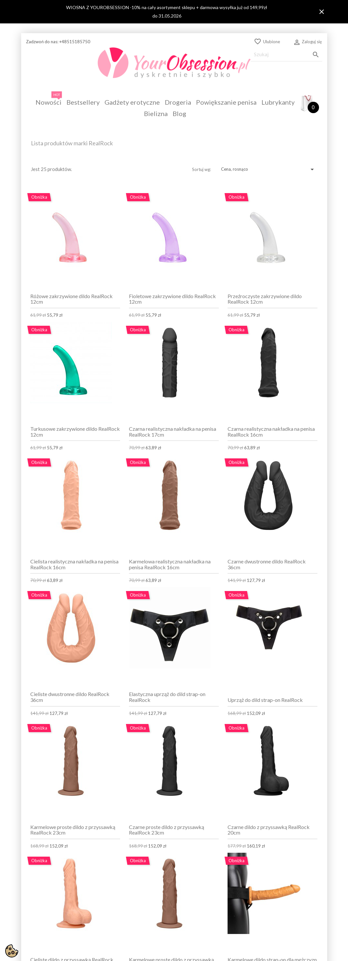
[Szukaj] (286, 54)
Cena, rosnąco (268, 169)
